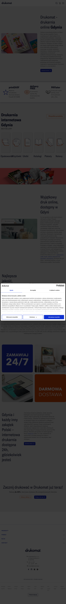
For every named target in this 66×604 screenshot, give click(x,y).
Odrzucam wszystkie (12, 317)
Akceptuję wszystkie (54, 317)
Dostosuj (33, 317)
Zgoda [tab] (11, 290)
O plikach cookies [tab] (55, 290)
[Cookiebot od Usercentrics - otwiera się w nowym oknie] (57, 286)
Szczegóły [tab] (33, 290)
